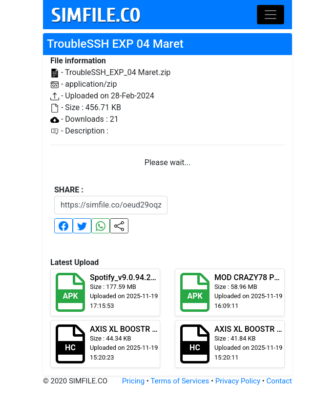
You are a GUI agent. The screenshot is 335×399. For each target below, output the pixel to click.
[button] (63, 225)
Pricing (133, 381)
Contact (279, 381)
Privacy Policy (237, 381)
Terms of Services (179, 381)
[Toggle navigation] (270, 14)
